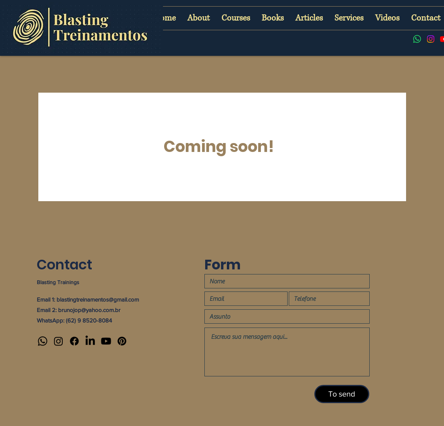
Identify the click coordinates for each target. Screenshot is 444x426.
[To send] (341, 394)
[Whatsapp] (417, 39)
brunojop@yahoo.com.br (89, 310)
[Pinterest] (122, 341)
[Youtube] (106, 341)
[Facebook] (74, 341)
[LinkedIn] (90, 341)
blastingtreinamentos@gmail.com (98, 299)
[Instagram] (430, 39)
